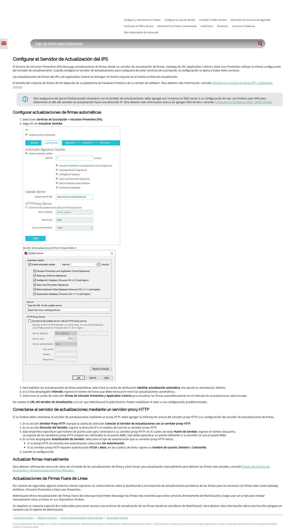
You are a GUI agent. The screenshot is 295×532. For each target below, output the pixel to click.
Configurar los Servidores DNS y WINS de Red (243, 102)
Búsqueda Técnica (117, 517)
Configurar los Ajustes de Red (179, 20)
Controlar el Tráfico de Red (212, 20)
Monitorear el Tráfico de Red (138, 26)
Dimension (222, 26)
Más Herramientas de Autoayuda (141, 32)
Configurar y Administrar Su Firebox (142, 20)
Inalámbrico (207, 26)
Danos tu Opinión (23, 517)
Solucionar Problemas (243, 26)
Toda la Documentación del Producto (81, 517)
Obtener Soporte (47, 517)
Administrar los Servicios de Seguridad (250, 20)
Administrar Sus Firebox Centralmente (177, 26)
